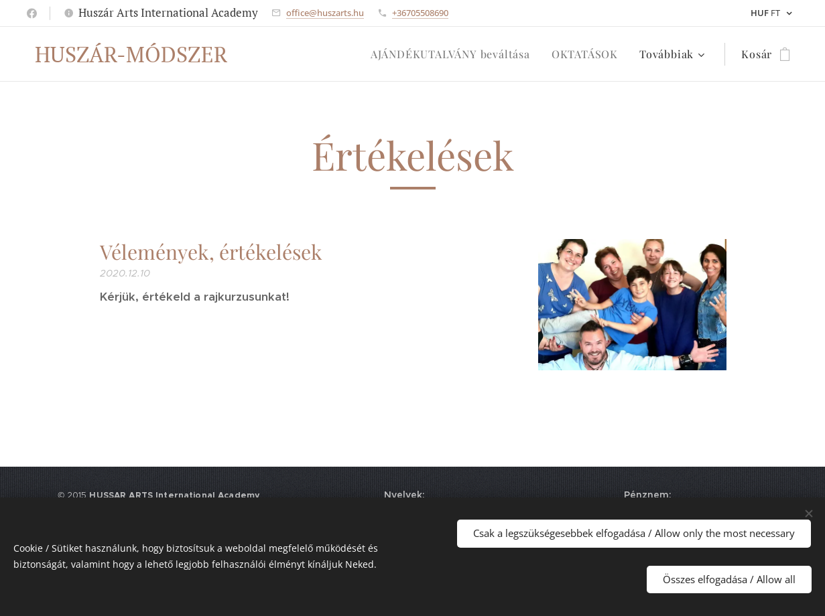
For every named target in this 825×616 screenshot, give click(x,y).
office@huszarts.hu (325, 13)
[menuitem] (454, 54)
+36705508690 (420, 13)
